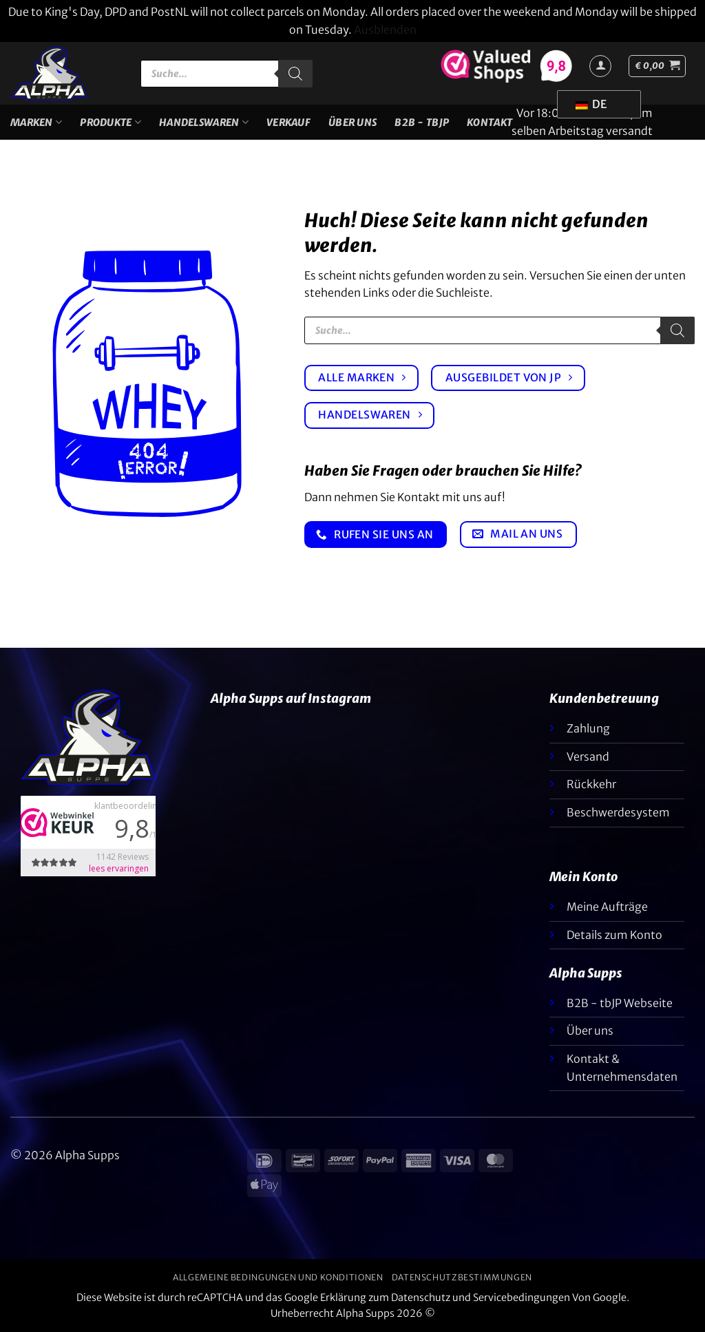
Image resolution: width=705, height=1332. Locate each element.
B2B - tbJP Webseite (620, 1003)
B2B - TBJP (421, 122)
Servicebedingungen (521, 1297)
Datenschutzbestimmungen (462, 1277)
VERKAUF (288, 122)
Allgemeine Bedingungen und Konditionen (278, 1277)
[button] (657, 66)
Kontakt (489, 122)
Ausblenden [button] (385, 29)
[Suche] (295, 73)
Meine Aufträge (607, 906)
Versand (588, 756)
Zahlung (588, 728)
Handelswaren (204, 122)
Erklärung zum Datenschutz (385, 1297)
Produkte (110, 122)
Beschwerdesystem (618, 812)
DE (591, 104)
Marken (36, 122)
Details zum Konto (614, 935)
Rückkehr (591, 784)
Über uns (352, 122)
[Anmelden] (600, 66)
